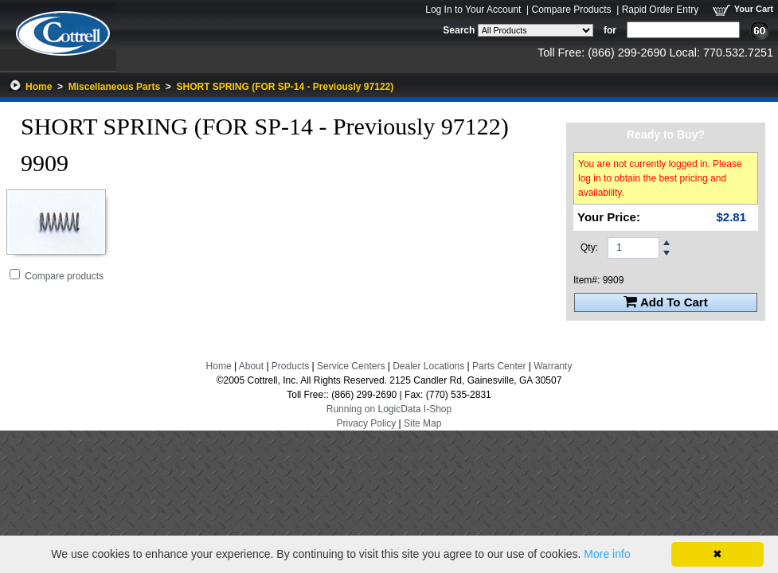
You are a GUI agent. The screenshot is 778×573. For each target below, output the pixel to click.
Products (290, 366)
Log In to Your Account (473, 9)
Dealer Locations (428, 366)
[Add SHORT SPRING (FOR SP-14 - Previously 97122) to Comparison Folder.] (15, 274)
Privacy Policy (367, 423)
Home (38, 86)
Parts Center (499, 366)
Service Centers (351, 366)
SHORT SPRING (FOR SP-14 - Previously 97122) (284, 86)
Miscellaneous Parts (114, 86)
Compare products (64, 276)
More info (607, 554)
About (251, 366)
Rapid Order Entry (660, 9)
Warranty (553, 366)
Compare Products (571, 9)
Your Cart (753, 9)
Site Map (422, 423)
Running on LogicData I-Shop (389, 409)
